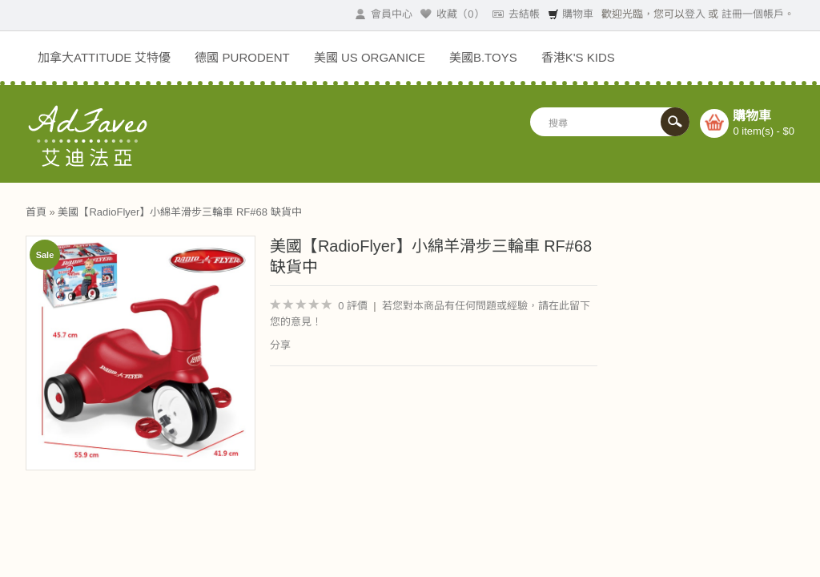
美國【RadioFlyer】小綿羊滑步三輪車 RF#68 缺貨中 (179, 212)
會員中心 (384, 14)
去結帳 (516, 14)
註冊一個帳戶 (753, 14)
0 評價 (353, 306)
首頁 (36, 212)
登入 (695, 14)
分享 (280, 345)
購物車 (570, 14)
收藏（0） (452, 14)
